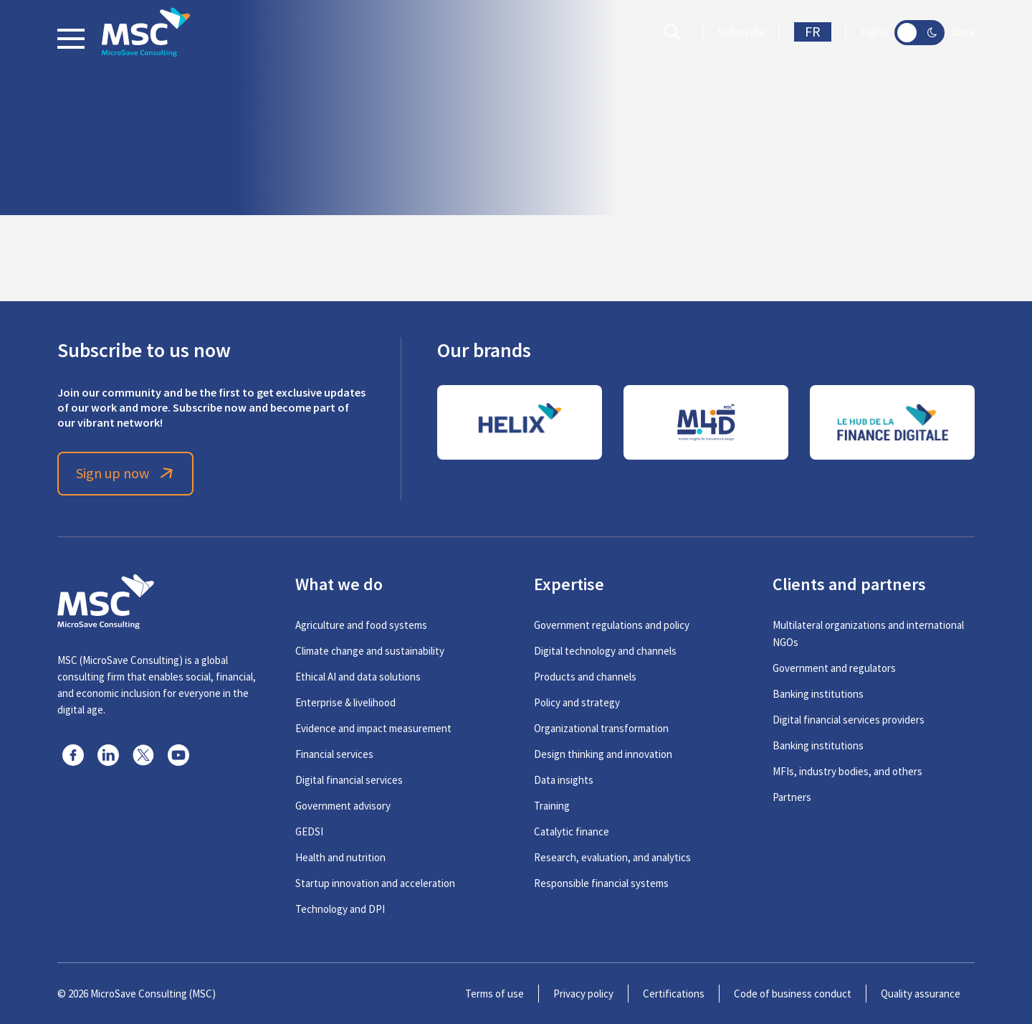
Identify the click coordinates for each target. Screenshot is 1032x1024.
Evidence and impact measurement (373, 728)
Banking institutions (818, 694)
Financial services (334, 754)
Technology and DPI (340, 909)
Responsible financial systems (601, 883)
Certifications (673, 993)
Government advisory (343, 805)
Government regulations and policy (611, 625)
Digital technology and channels (605, 651)
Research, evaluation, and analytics (612, 857)
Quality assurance (920, 993)
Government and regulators (834, 668)
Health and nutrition (340, 857)
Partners (792, 797)
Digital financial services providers (848, 719)
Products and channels (585, 676)
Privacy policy (583, 993)
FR (813, 32)
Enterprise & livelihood (345, 702)
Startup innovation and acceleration (375, 883)
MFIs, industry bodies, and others (847, 771)
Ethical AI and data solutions (358, 676)
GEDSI (309, 831)
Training (552, 805)
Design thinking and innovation (603, 754)
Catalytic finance (571, 831)
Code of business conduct (792, 993)
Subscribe (741, 32)
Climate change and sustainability (369, 651)
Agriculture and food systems (361, 625)
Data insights (563, 780)
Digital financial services (349, 780)
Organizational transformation (601, 728)
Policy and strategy (577, 702)
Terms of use (494, 993)
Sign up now (126, 473)
